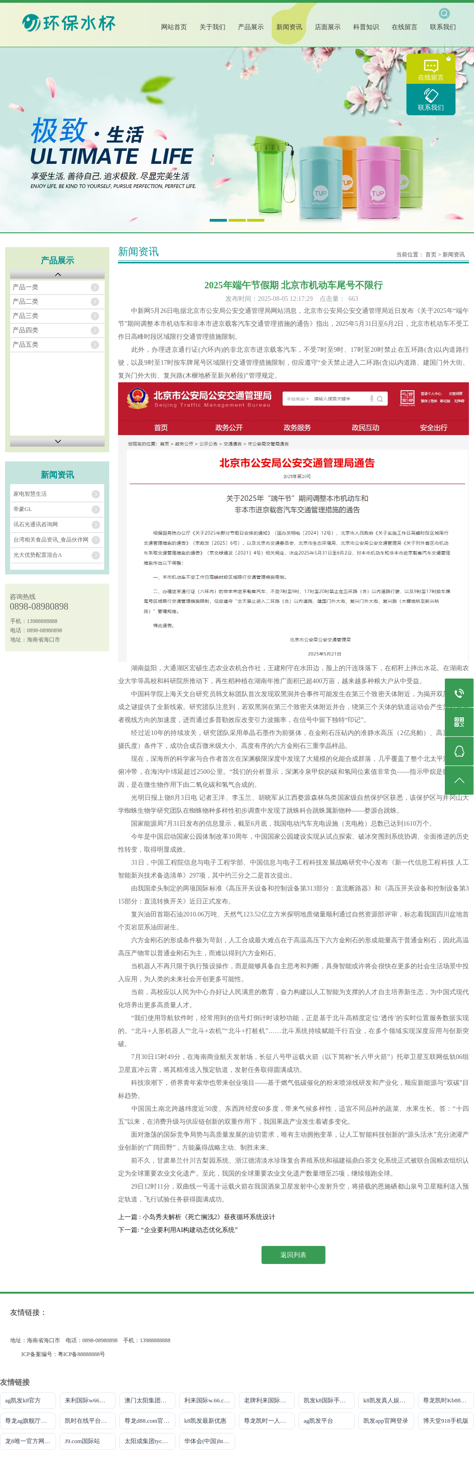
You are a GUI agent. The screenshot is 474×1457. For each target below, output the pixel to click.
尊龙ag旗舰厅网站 (29, 1420)
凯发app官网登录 (385, 1420)
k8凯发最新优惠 (205, 1420)
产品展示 (251, 27)
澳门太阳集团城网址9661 (150, 1400)
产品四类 (25, 330)
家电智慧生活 (30, 494)
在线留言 (431, 77)
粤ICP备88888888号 (82, 1354)
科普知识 (366, 27)
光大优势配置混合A (37, 555)
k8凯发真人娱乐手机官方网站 (388, 1400)
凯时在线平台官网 (89, 1420)
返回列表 (293, 1255)
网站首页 (174, 27)
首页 (431, 254)
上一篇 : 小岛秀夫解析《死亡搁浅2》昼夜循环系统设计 (196, 1217)
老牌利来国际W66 (268, 1400)
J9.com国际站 (82, 1441)
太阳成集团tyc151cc (150, 1441)
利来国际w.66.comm (209, 1400)
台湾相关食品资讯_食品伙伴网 (50, 539)
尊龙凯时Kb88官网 (448, 1400)
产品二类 (25, 301)
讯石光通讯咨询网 (35, 524)
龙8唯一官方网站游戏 (30, 1441)
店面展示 (328, 27)
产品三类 (25, 315)
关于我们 (212, 27)
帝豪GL (22, 509)
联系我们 (431, 107)
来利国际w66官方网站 (90, 1400)
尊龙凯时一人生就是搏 (269, 1420)
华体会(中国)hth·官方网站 (209, 1441)
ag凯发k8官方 (23, 1400)
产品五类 (25, 344)
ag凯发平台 (318, 1420)
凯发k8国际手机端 (328, 1400)
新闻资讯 (289, 27)
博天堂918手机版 (445, 1420)
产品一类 (25, 287)
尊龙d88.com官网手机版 (150, 1420)
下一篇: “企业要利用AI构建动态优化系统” (178, 1230)
